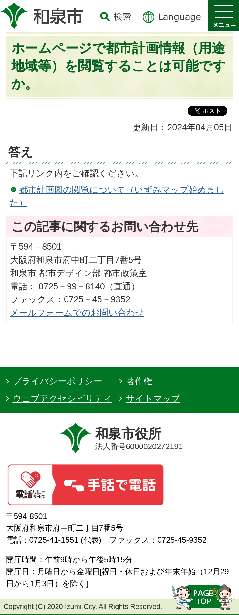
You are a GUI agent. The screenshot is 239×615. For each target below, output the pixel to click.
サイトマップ (153, 399)
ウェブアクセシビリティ (62, 399)
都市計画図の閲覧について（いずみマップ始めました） (117, 196)
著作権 (139, 381)
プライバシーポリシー (57, 381)
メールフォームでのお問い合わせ (77, 313)
